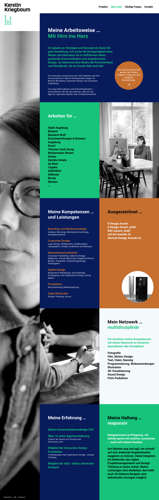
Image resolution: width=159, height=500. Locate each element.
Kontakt (148, 7)
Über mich (116, 7)
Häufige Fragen (133, 7)
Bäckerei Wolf (57, 135)
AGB (14, 497)
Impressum (21, 497)
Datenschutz (8, 497)
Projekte (103, 7)
